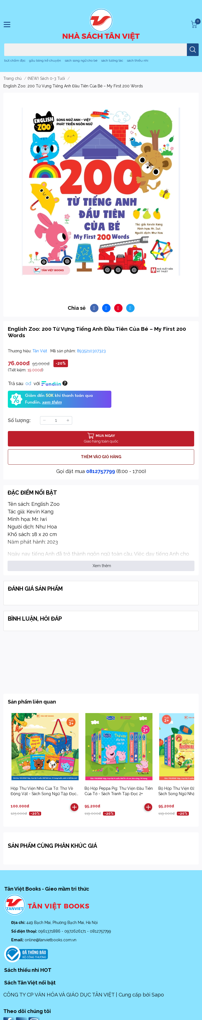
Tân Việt (40, 351)
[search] (193, 49)
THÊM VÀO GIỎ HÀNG (101, 457)
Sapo (158, 995)
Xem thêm (102, 565)
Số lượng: (19, 420)
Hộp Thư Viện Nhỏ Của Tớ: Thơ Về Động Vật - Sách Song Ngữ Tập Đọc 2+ (43, 794)
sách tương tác (112, 60)
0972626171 (75, 931)
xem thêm (52, 402)
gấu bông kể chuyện (45, 60)
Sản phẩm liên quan (32, 702)
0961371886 (50, 931)
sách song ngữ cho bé (81, 60)
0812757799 (100, 471)
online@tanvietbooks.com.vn (50, 940)
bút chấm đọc (14, 60)
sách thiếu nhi (137, 60)
